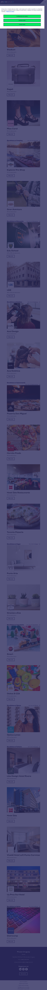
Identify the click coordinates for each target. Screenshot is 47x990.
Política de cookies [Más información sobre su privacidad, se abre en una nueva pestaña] (10, 11)
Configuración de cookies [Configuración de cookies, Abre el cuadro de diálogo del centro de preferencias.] (22, 16)
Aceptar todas (22, 24)
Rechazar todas (22, 20)
